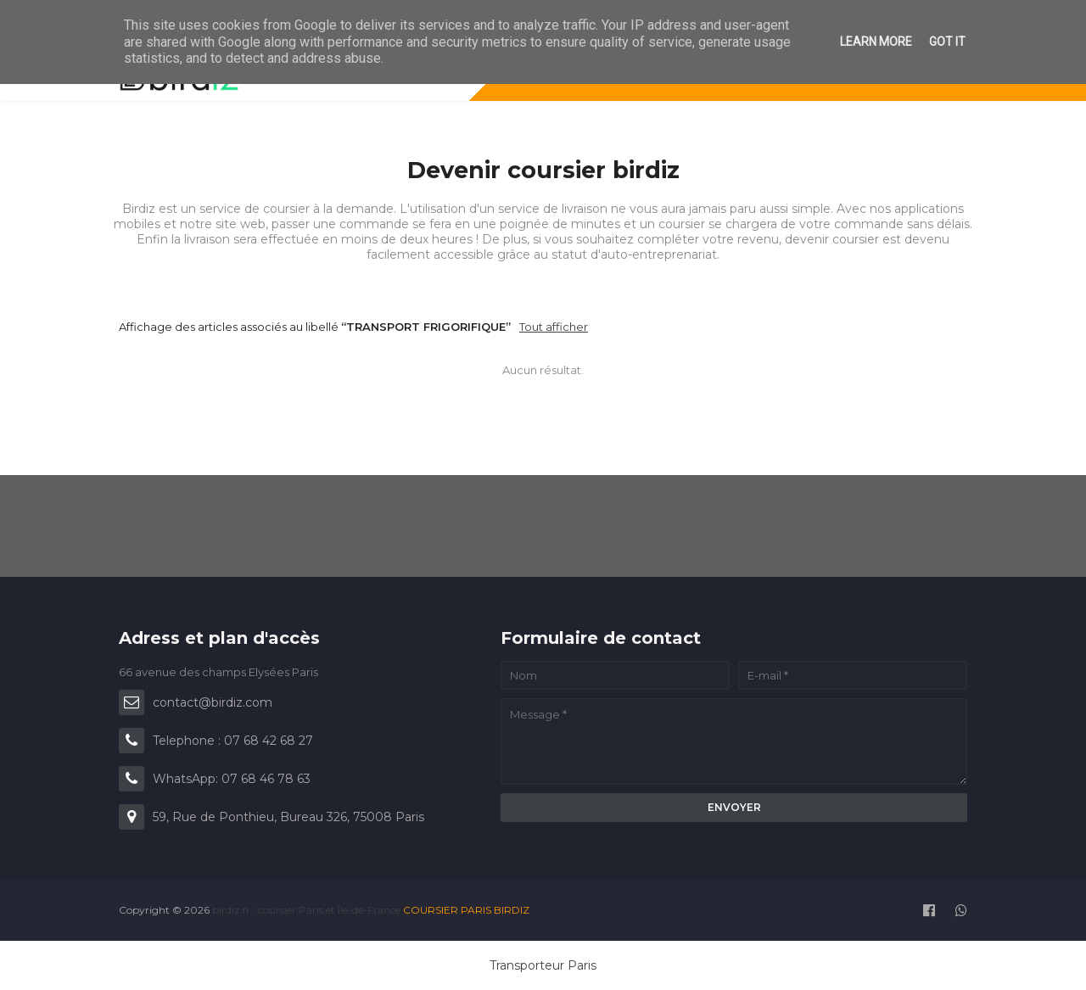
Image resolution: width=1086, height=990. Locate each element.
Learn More (876, 41)
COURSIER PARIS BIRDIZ (466, 909)
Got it (947, 41)
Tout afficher (553, 326)
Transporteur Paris (543, 965)
